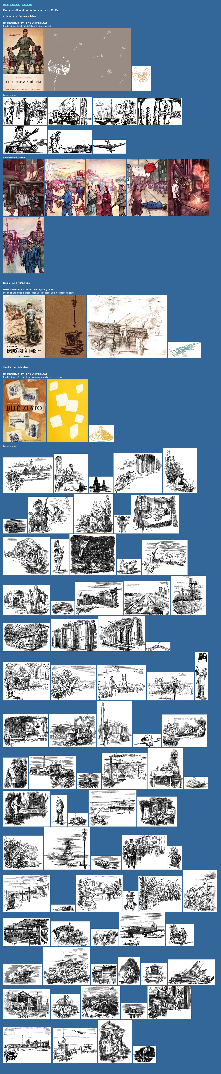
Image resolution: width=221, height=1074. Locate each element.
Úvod (6, 4)
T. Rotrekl (27, 4)
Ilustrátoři (15, 4)
